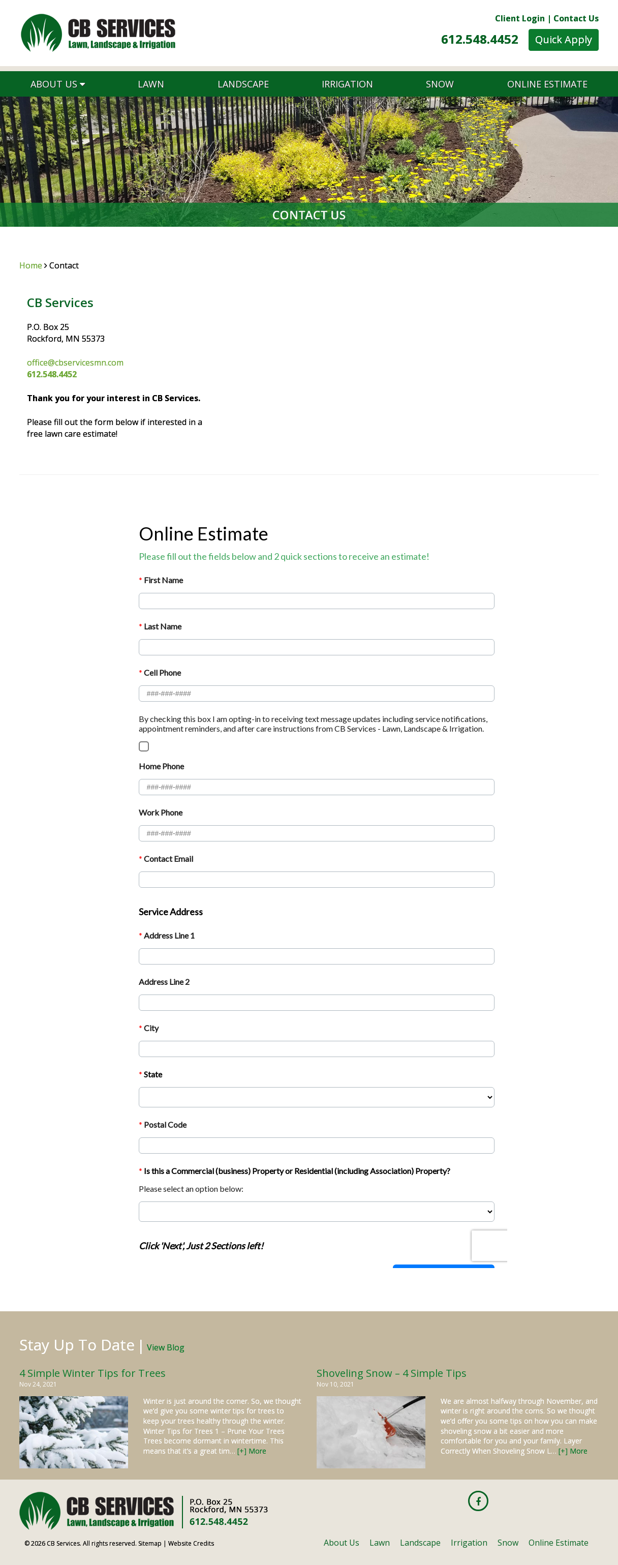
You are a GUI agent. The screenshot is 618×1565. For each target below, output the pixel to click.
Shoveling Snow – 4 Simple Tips (392, 1373)
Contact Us (576, 18)
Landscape (243, 84)
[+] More (251, 1451)
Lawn (151, 84)
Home (30, 265)
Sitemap (150, 1543)
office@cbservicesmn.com (75, 362)
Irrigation (347, 84)
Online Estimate (547, 84)
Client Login (520, 18)
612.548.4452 (479, 39)
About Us (57, 84)
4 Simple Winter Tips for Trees (92, 1373)
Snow (440, 84)
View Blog (165, 1347)
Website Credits (191, 1543)
